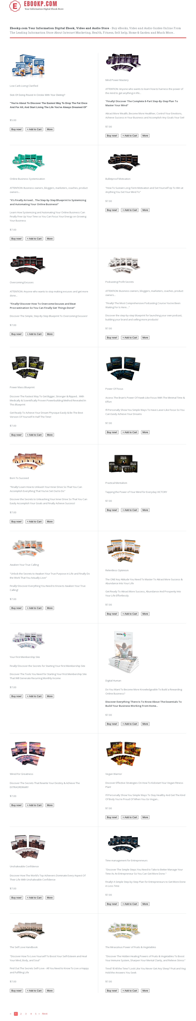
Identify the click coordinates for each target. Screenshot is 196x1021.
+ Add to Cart (34, 129)
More (50, 129)
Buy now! (16, 129)
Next (44, 1013)
